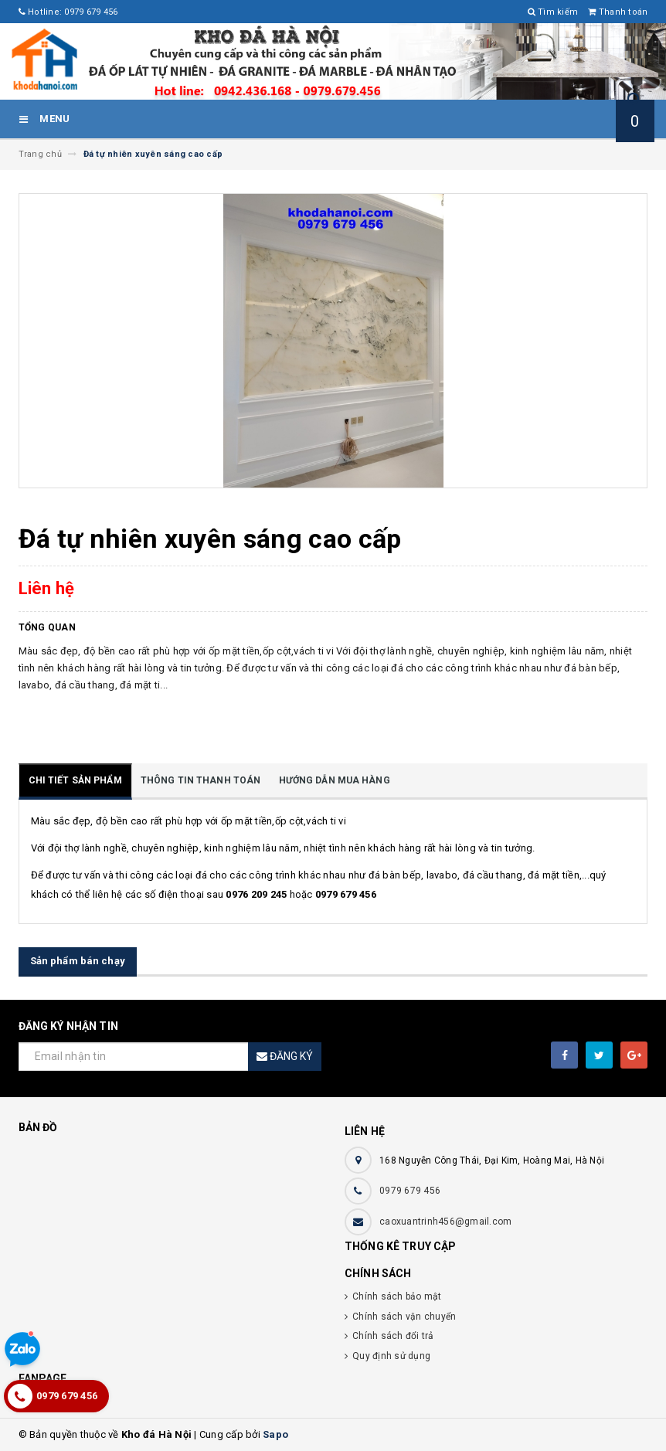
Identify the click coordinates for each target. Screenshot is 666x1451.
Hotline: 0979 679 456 (68, 12)
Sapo (275, 1434)
